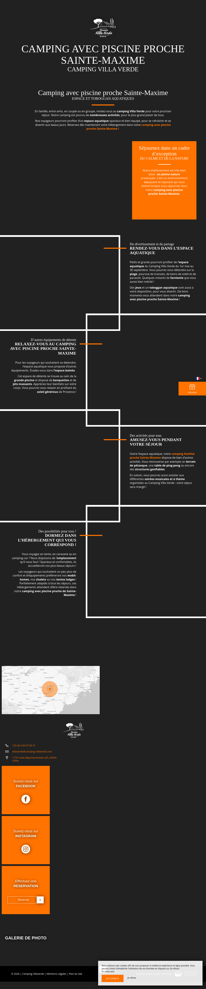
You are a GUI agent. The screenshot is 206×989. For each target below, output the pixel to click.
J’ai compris (112, 978)
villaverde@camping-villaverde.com (32, 754)
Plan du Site (75, 981)
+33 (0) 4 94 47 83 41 (23, 747)
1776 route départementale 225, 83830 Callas (34, 761)
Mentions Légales (56, 981)
